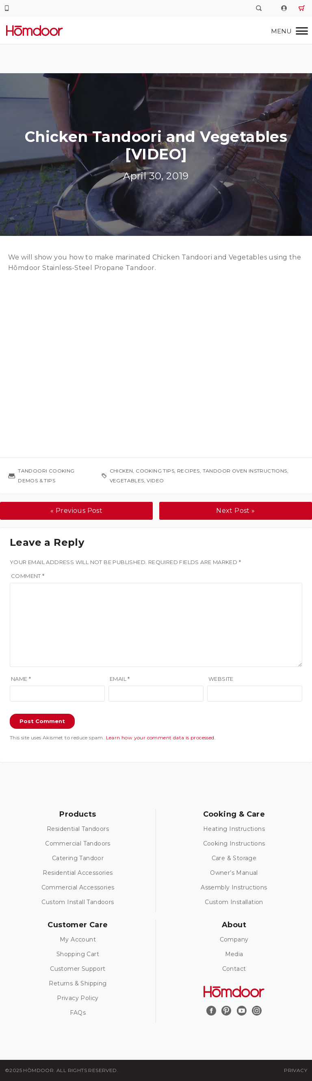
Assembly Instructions (234, 887)
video (155, 480)
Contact (234, 968)
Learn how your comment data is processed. (161, 737)
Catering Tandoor (78, 858)
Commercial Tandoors (77, 843)
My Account (78, 939)
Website (221, 679)
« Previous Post (76, 510)
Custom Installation (234, 902)
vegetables (127, 480)
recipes (188, 471)
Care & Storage (234, 858)
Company (234, 939)
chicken (121, 471)
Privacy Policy (78, 998)
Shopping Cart (77, 954)
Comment (28, 576)
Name (21, 679)
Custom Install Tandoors (77, 902)
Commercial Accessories (78, 887)
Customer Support (77, 968)
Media (234, 954)
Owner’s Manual (234, 872)
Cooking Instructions (234, 843)
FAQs (78, 1012)
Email (120, 679)
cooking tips (155, 471)
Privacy (295, 1070)
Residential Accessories (78, 872)
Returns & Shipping (77, 983)
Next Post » (235, 510)
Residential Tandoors (78, 829)
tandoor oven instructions (245, 471)
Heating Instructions (234, 829)
